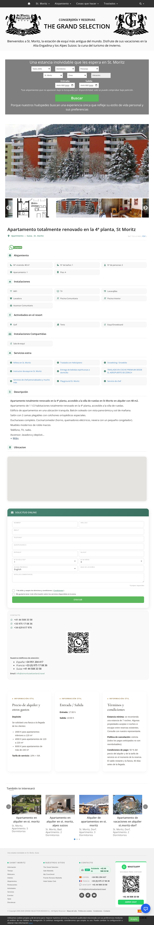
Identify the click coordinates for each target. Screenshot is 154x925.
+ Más (14, 438)
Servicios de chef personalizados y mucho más (31, 381)
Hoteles (10, 878)
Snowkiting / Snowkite (117, 362)
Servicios (10, 892)
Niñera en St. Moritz (22, 362)
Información (11, 867)
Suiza (30, 235)
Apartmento (17, 235)
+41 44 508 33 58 (99, 885)
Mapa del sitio (72, 911)
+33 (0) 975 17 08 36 (101, 881)
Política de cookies (85, 911)
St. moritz (39, 235)
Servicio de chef (114, 381)
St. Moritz (43, 3)
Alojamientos (12, 881)
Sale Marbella (48, 871)
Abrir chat (131, 902)
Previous (8, 208)
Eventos (10, 895)
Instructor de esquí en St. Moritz (27, 371)
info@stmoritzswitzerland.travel (30, 673)
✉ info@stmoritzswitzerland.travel (92, 889)
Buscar (77, 98)
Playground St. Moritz (69, 381)
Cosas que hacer (87, 3)
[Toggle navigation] (141, 3)
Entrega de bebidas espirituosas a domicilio (75, 371)
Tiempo (10, 871)
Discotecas (11, 902)
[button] (77, 476)
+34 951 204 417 (99, 877)
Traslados (111, 3)
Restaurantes (12, 885)
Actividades (11, 888)
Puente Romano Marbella (52, 878)
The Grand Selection (50, 867)
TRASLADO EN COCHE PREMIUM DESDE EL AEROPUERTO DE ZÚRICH (124, 371)
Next (145, 208)
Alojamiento (63, 3)
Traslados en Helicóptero (71, 362)
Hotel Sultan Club (49, 881)
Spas (9, 899)
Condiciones (58, 590)
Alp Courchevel (48, 874)
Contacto (107, 911)
